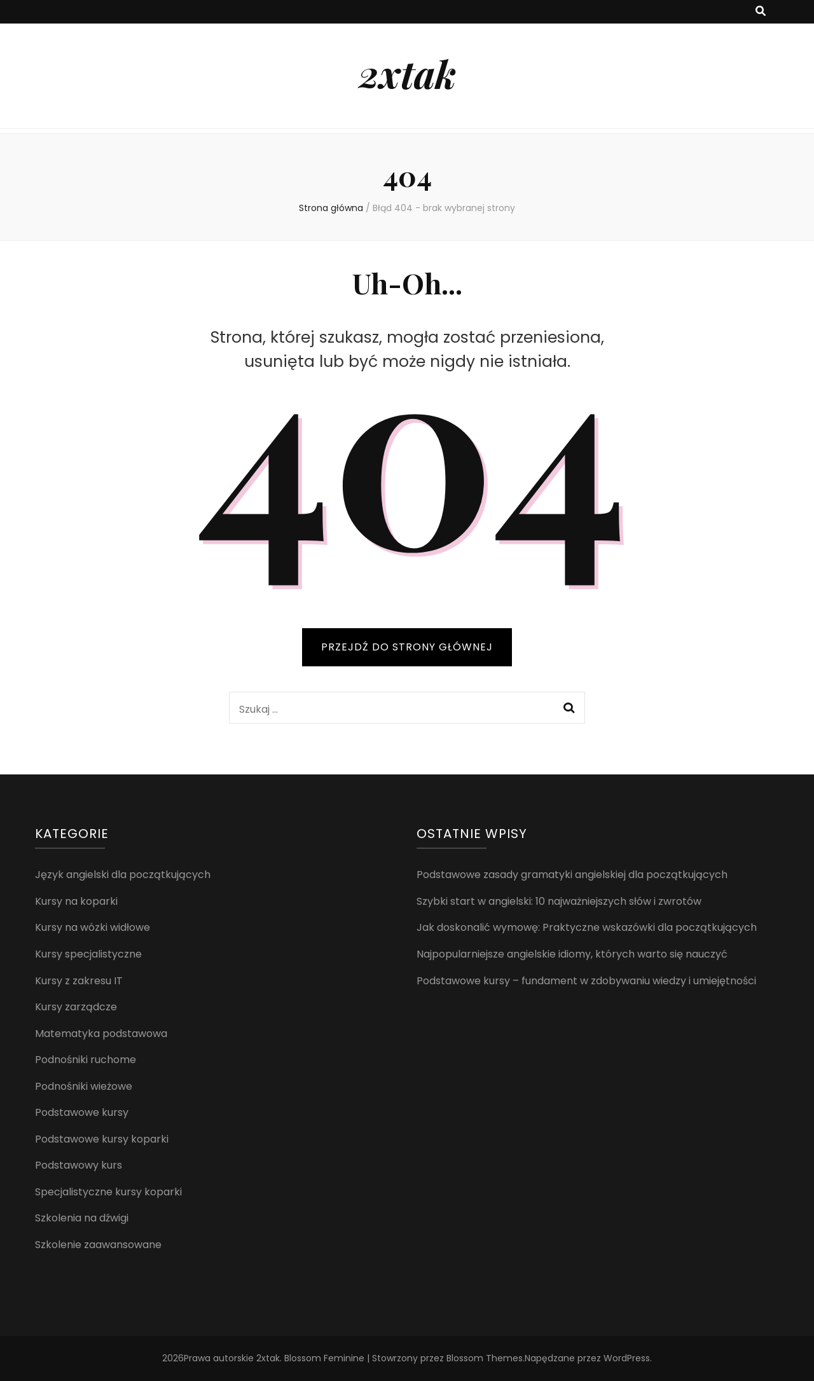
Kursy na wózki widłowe (92, 927)
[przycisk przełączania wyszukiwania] (760, 11)
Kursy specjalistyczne (88, 954)
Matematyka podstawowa (101, 1033)
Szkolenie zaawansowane (98, 1244)
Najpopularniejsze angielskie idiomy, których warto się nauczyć (572, 954)
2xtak (407, 73)
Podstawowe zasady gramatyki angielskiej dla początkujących (572, 874)
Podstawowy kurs (78, 1165)
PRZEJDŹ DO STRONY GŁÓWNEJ (407, 647)
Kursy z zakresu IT (79, 980)
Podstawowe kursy (81, 1112)
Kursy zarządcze (76, 1007)
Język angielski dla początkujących (122, 874)
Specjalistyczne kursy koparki (108, 1192)
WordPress (627, 1358)
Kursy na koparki (76, 901)
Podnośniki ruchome (85, 1059)
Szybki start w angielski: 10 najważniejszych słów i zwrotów (559, 901)
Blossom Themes (484, 1358)
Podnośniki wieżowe (83, 1086)
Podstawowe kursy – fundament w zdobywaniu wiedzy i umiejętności (586, 980)
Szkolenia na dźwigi (81, 1218)
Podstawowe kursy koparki (102, 1139)
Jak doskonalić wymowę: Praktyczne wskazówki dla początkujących (587, 927)
